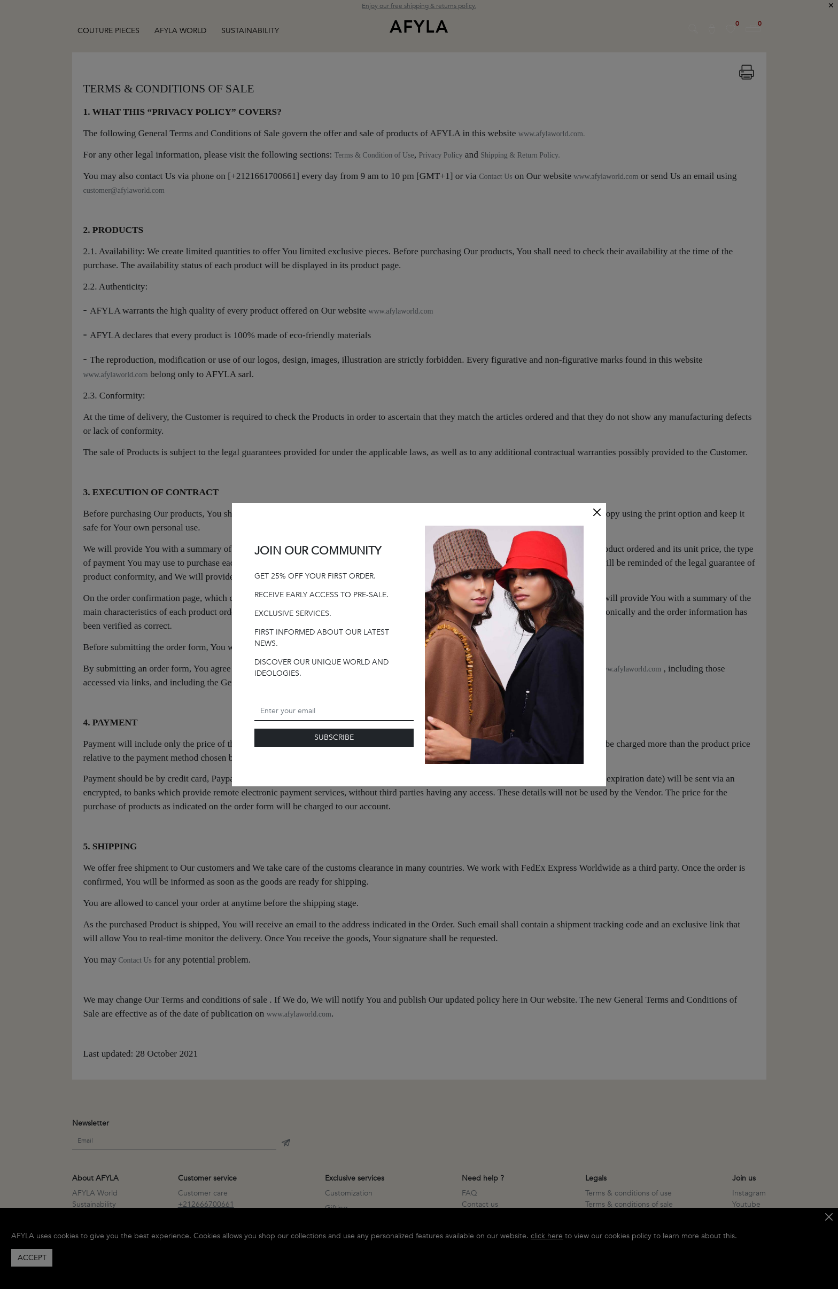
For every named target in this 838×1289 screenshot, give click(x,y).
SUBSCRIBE (334, 737)
